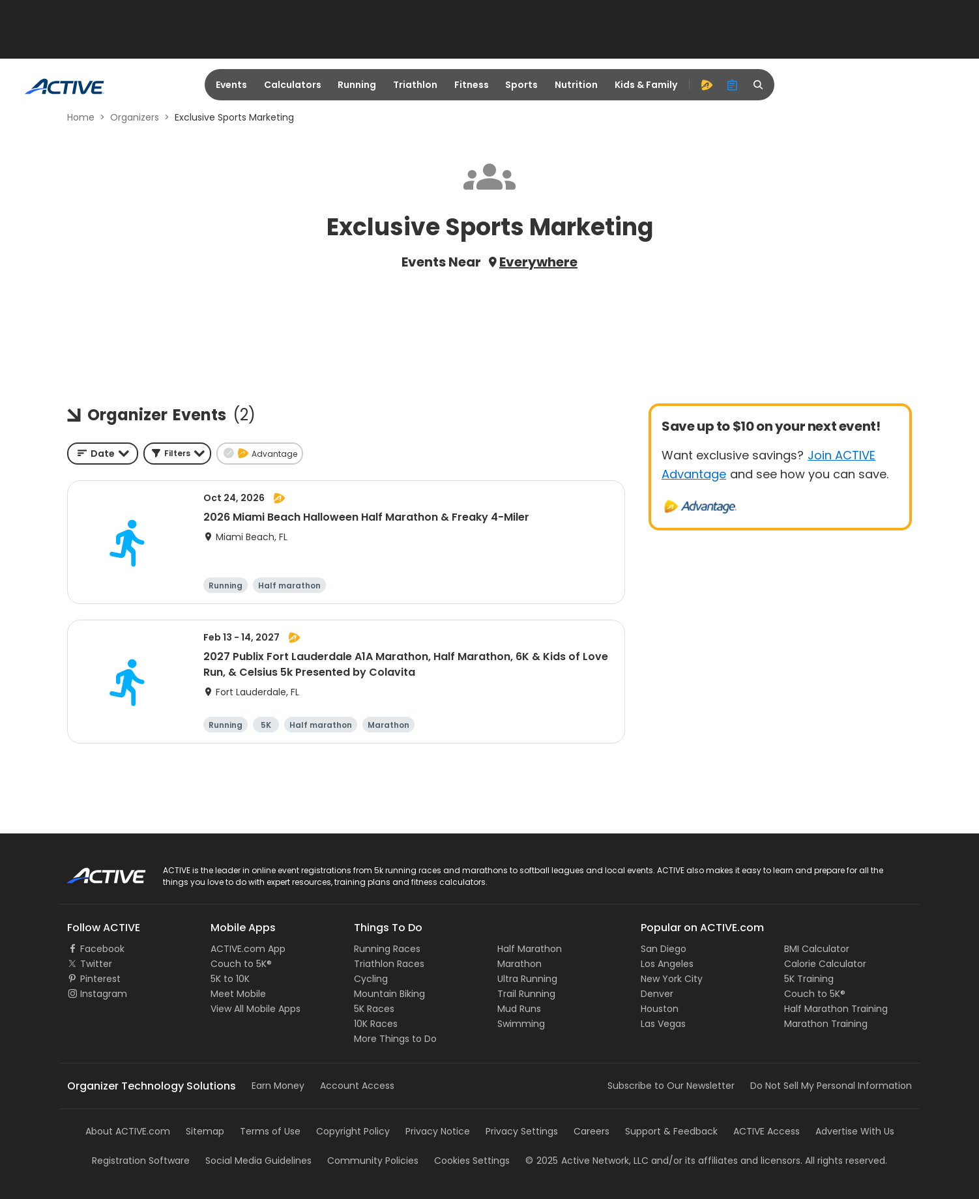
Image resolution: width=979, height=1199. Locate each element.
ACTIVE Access (766, 1131)
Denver (657, 993)
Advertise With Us (854, 1131)
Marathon (519, 963)
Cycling (371, 978)
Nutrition (576, 84)
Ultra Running (527, 978)
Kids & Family (646, 84)
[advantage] (706, 84)
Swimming (521, 1023)
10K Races (376, 1023)
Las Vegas (663, 1023)
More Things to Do (395, 1038)
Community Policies (372, 1160)
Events (231, 84)
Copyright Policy (353, 1131)
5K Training (809, 978)
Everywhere (538, 262)
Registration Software (141, 1160)
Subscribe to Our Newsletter (671, 1085)
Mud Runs (519, 1008)
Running (357, 84)
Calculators (292, 84)
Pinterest (100, 978)
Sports (521, 84)
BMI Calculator (816, 948)
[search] (758, 84)
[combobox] (102, 453)
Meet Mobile (238, 993)
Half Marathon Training (836, 1008)
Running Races (387, 948)
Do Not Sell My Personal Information (831, 1085)
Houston (660, 1008)
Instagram (103, 993)
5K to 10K (230, 978)
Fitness (471, 84)
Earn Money (278, 1085)
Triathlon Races (389, 963)
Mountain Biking (389, 993)
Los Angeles (667, 963)
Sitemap (205, 1131)
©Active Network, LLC (587, 1160)
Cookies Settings (472, 1160)
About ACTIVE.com (127, 1131)
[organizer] (732, 84)
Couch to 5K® (241, 963)
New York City (672, 978)
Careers (591, 1131)
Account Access (357, 1085)
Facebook (102, 948)
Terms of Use (270, 1131)
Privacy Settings (522, 1131)
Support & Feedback (671, 1131)
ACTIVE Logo (95, 871)
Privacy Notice (437, 1131)
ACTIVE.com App (248, 948)
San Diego (663, 948)
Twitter (96, 963)
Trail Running (526, 993)
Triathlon (415, 84)
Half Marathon (529, 948)
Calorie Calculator (825, 963)
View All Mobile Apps (255, 1008)
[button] (177, 453)
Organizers (134, 117)
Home (81, 117)
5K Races (374, 1008)
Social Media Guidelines (258, 1160)
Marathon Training (826, 1023)
